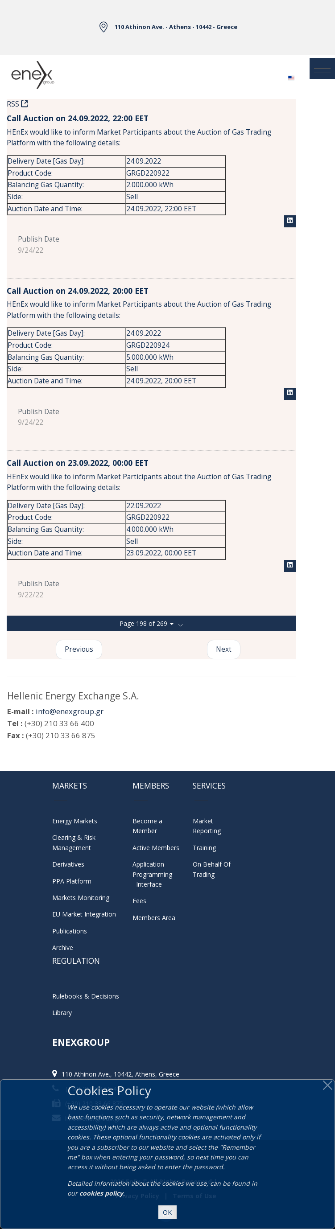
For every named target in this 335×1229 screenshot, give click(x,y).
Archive (62, 947)
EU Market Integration (84, 914)
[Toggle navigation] (322, 68)
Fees (139, 900)
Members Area (153, 917)
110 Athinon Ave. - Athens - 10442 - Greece (176, 27)
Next (224, 649)
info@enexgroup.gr (69, 711)
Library (62, 1012)
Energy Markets (74, 821)
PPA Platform (71, 881)
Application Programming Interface (155, 874)
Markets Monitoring (80, 897)
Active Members (155, 847)
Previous (79, 649)
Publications (69, 931)
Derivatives (68, 864)
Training (204, 847)
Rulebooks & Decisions (85, 996)
